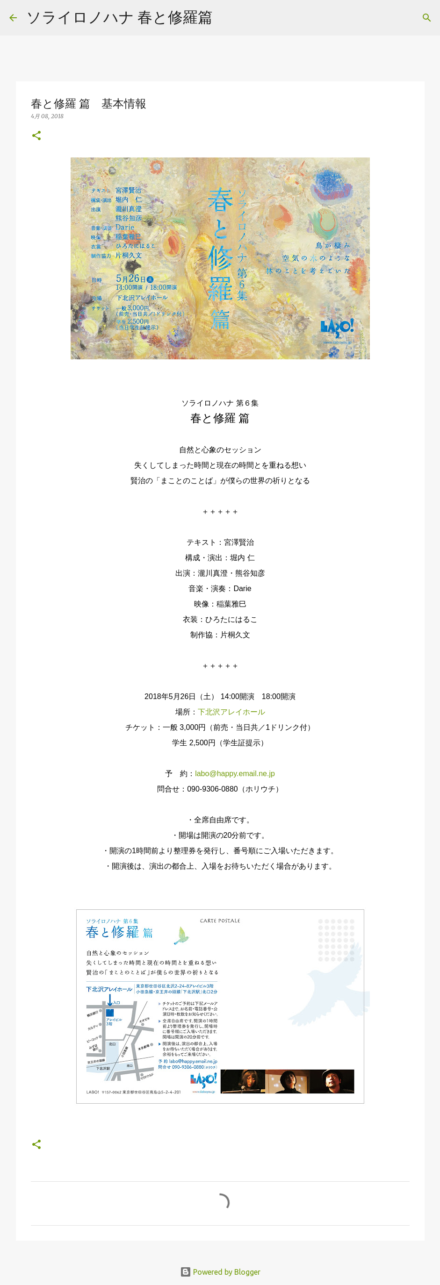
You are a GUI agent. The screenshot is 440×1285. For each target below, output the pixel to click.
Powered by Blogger (220, 1272)
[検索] (225, 18)
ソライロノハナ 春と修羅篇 (119, 16)
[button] (36, 136)
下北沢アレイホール (231, 712)
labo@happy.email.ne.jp (235, 774)
